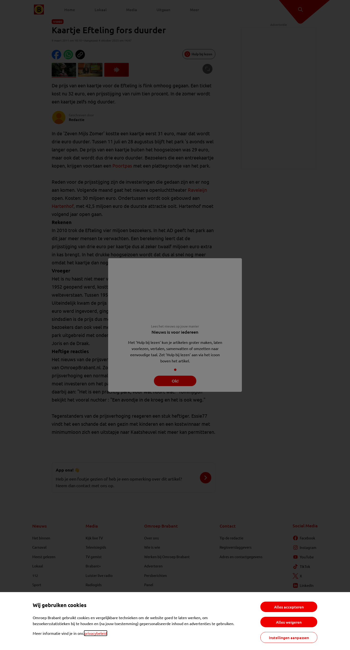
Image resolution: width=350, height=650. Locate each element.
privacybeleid (95, 633)
